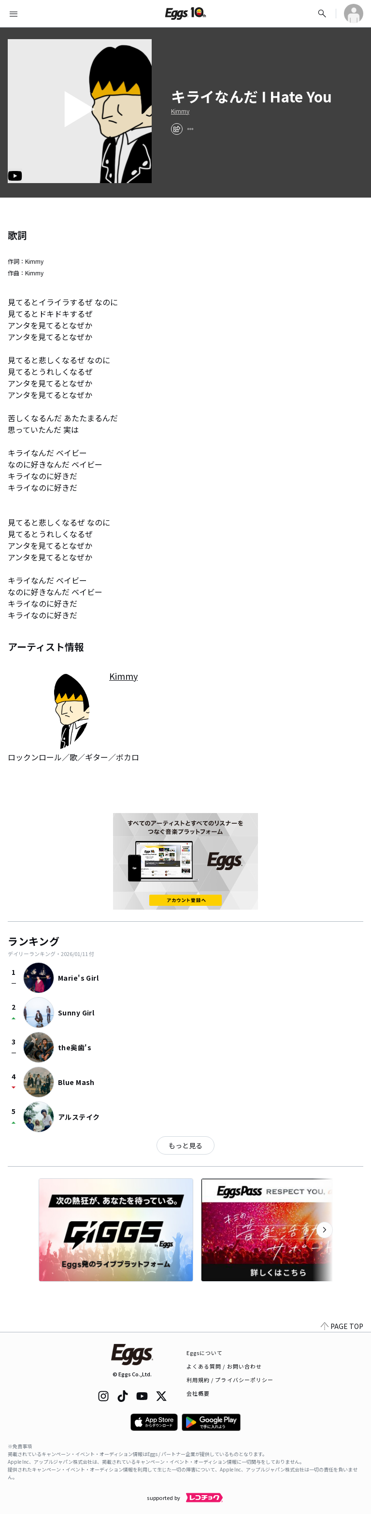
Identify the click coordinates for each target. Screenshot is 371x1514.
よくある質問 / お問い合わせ (224, 1366)
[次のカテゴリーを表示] (324, 1230)
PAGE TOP (342, 1326)
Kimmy (180, 111)
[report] (190, 129)
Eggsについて (204, 1353)
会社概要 (198, 1393)
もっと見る (185, 1145)
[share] (177, 129)
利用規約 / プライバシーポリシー (230, 1380)
